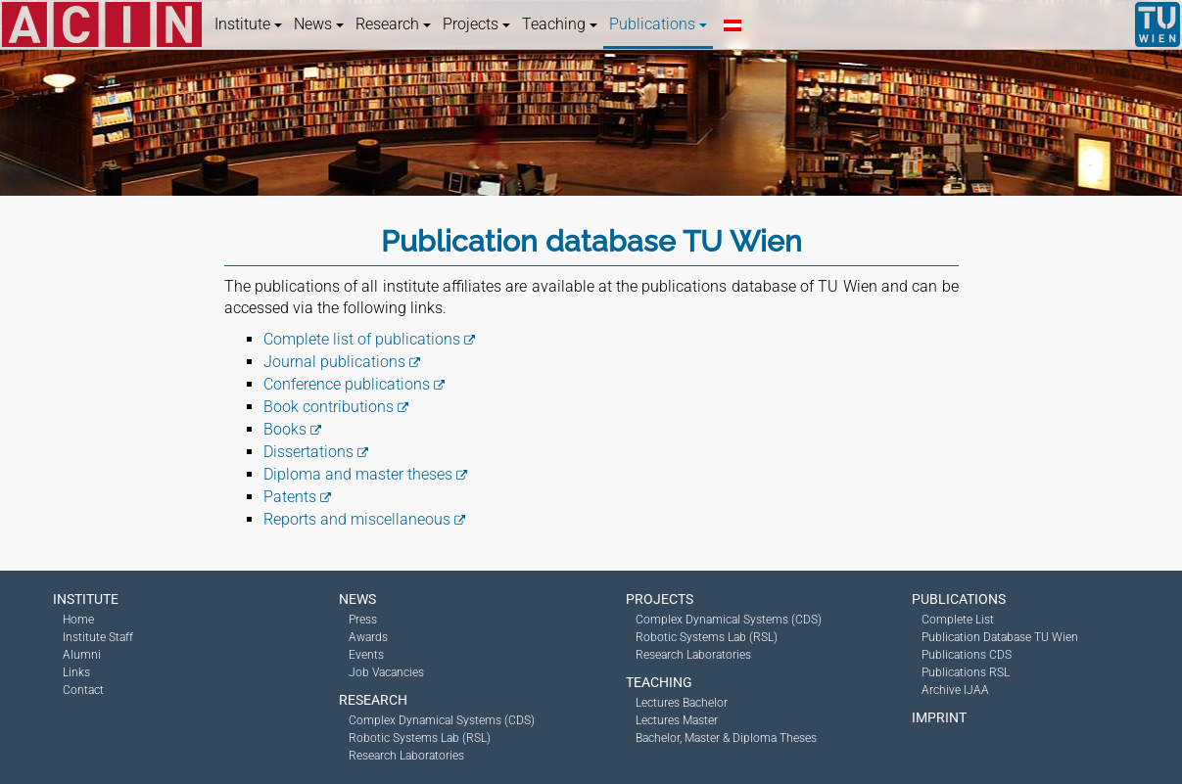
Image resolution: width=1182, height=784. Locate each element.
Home (78, 619)
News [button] (319, 24)
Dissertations (308, 451)
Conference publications (346, 384)
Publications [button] (658, 24)
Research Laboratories (406, 755)
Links (76, 672)
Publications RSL (966, 672)
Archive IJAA (955, 690)
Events (366, 655)
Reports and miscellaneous (356, 519)
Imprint (939, 717)
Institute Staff (98, 637)
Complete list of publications (361, 339)
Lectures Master (677, 720)
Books (285, 429)
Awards (368, 637)
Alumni (82, 655)
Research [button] (393, 24)
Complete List (958, 619)
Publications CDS (967, 655)
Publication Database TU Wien (1000, 637)
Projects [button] (476, 24)
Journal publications (334, 361)
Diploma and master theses (357, 474)
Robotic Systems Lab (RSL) (420, 738)
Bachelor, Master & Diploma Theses (726, 738)
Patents (289, 496)
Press (363, 619)
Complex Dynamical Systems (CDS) (442, 720)
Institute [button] (248, 24)
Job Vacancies (386, 672)
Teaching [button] (559, 24)
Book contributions (328, 406)
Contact (83, 690)
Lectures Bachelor (682, 703)
